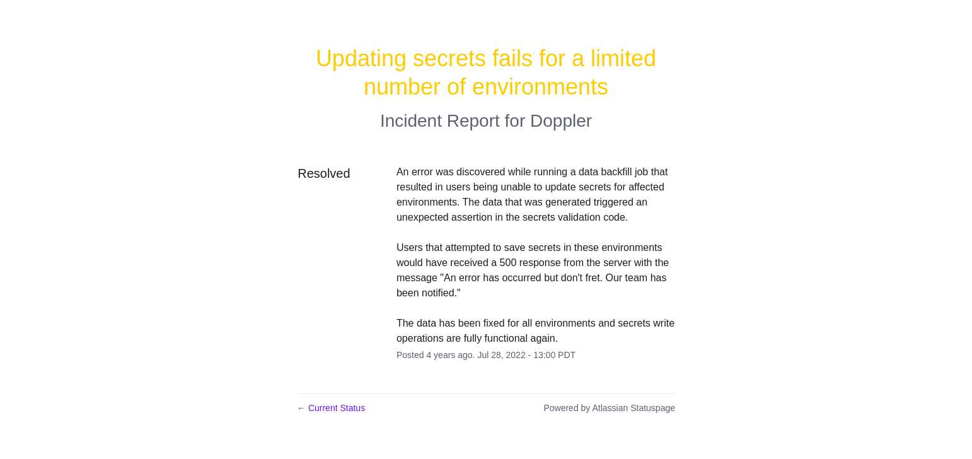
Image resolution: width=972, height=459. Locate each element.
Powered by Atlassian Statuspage (609, 408)
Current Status (331, 408)
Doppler (561, 121)
